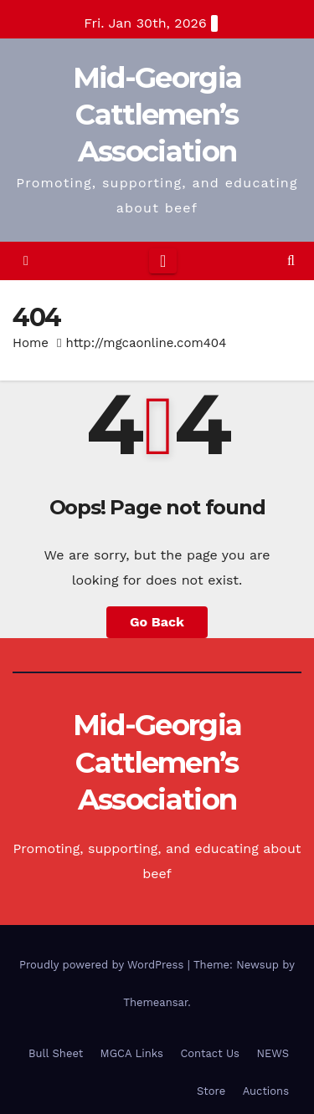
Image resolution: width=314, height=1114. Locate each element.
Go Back (157, 622)
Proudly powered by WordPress (103, 964)
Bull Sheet (55, 1053)
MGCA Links (131, 1053)
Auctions (266, 1091)
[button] (291, 260)
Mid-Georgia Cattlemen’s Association (157, 114)
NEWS (272, 1053)
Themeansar (155, 1002)
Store (211, 1091)
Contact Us (209, 1053)
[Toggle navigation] (163, 260)
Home (31, 342)
